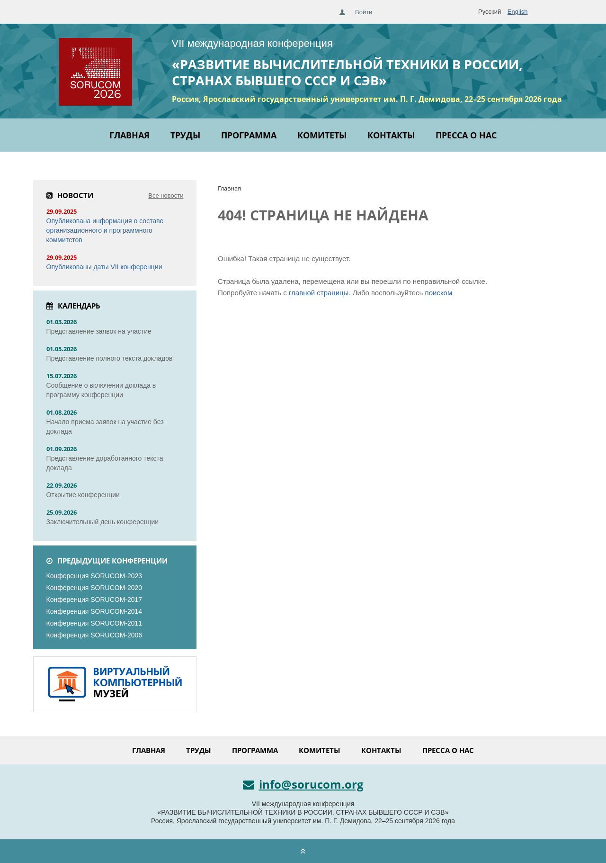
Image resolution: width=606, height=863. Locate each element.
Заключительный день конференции (102, 522)
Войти (363, 12)
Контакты (391, 135)
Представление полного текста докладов (109, 358)
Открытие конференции (83, 495)
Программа (248, 135)
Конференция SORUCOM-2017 (94, 599)
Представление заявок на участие (99, 331)
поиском (439, 293)
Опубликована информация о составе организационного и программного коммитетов (105, 230)
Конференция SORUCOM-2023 (94, 576)
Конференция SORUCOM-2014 (94, 611)
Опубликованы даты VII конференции (104, 267)
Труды (185, 135)
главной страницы (318, 293)
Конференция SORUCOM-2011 (94, 623)
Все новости (165, 195)
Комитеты (322, 135)
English (518, 11)
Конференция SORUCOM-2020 (94, 587)
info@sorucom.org (303, 784)
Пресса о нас (466, 135)
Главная (129, 135)
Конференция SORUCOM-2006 (94, 635)
